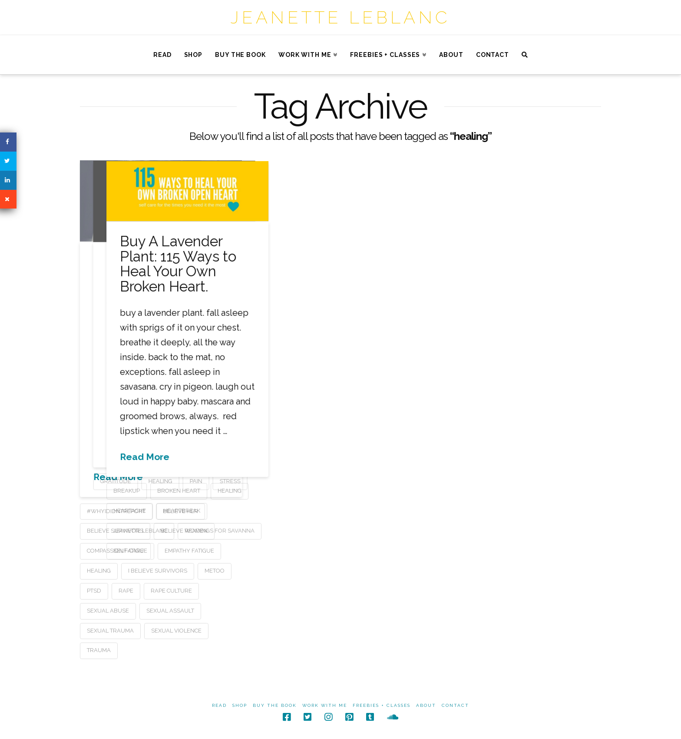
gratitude (225, 481)
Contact (455, 705)
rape (126, 590)
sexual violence (176, 630)
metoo (215, 570)
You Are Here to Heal (268, 269)
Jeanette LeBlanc (340, 17)
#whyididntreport (116, 511)
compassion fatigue (117, 550)
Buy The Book (275, 705)
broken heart (398, 490)
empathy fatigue (189, 550)
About (426, 705)
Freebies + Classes (381, 705)
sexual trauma (110, 630)
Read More (118, 476)
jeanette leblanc (360, 530)
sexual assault (170, 610)
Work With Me (324, 705)
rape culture (171, 590)
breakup (347, 490)
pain (306, 481)
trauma (99, 650)
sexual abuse (108, 610)
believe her (180, 511)
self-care (349, 550)
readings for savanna (440, 530)
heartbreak (401, 510)
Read (219, 705)
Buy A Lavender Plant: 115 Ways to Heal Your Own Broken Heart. (398, 263)
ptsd (94, 590)
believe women (184, 530)
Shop (239, 705)
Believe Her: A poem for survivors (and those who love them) (159, 284)
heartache (350, 510)
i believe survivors (157, 570)
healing (99, 570)
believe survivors (115, 530)
